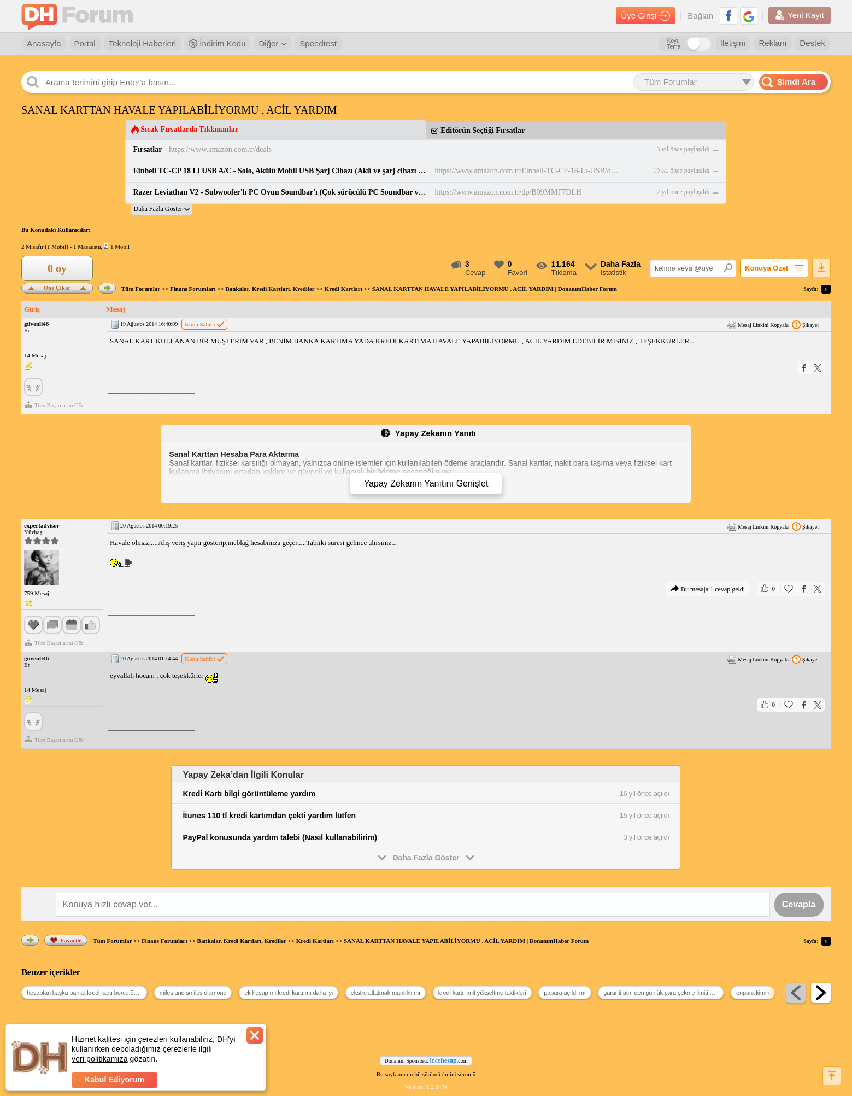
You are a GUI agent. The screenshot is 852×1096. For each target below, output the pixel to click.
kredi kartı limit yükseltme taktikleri (482, 992)
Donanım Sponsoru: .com (426, 1060)
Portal (85, 43)
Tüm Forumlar (140, 288)
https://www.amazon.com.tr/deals (220, 149)
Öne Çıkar (57, 287)
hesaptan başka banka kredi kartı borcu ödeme (87, 992)
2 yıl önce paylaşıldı (683, 192)
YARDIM (557, 341)
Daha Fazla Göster (426, 857)
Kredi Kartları (343, 288)
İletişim (733, 43)
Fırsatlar (147, 149)
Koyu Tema (673, 44)
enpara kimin (752, 992)
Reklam (772, 43)
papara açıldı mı (564, 992)
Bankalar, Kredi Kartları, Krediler (269, 288)
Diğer (272, 43)
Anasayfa (44, 43)
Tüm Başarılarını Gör (54, 405)
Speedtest (318, 43)
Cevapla (798, 904)
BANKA (306, 341)
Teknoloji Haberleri (142, 43)
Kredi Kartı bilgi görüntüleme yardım (249, 793)
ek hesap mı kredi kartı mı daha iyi (288, 992)
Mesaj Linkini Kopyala (758, 324)
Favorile (65, 940)
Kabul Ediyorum (114, 1079)
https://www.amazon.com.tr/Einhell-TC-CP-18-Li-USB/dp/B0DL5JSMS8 (527, 171)
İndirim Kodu (217, 43)
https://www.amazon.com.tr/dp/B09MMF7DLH (507, 192)
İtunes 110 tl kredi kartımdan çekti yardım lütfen (269, 815)
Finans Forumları (192, 288)
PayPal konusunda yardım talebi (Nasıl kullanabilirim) (280, 837)
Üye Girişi (645, 15)
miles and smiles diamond (193, 992)
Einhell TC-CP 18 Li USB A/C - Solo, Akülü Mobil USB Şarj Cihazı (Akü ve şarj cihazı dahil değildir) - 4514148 (280, 171)
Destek (812, 43)
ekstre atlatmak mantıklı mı (385, 992)
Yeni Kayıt (799, 15)
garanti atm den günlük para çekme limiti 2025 (662, 992)
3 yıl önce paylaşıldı (683, 149)
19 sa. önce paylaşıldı (681, 170)
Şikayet (805, 324)
